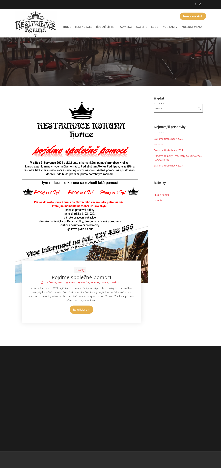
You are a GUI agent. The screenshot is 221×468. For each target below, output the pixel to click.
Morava (95, 282)
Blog (155, 26)
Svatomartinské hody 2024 (168, 150)
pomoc (104, 282)
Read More (80, 309)
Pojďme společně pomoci (81, 277)
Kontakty (170, 26)
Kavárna (126, 26)
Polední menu (191, 26)
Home (67, 26)
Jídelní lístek (106, 26)
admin (72, 282)
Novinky (80, 270)
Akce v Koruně (161, 194)
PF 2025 (158, 144)
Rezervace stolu (192, 16)
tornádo (114, 282)
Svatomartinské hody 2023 (168, 165)
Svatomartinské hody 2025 (168, 138)
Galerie (141, 26)
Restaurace (83, 26)
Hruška (85, 282)
